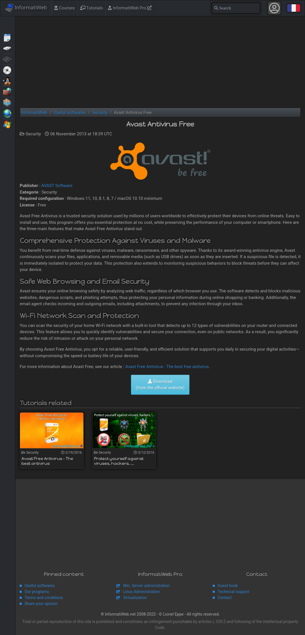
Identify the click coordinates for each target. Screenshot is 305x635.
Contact (225, 597)
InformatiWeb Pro (130, 8)
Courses (64, 8)
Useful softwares (40, 585)
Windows (7, 123)
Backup (7, 48)
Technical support (233, 591)
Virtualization (7, 102)
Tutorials (91, 8)
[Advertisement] (160, 62)
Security (7, 91)
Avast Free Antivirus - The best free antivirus (167, 366)
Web (7, 113)
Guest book (228, 585)
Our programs (37, 591)
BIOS (7, 58)
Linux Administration (141, 591)
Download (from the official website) (160, 385)
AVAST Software (56, 185)
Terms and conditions (44, 597)
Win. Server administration (146, 585)
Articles (7, 37)
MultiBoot (7, 80)
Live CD (7, 69)
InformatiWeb (26, 8)
